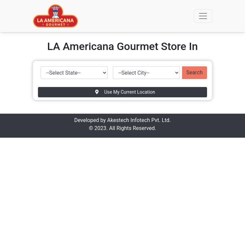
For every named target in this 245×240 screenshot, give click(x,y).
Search (194, 72)
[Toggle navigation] (203, 16)
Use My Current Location (125, 92)
